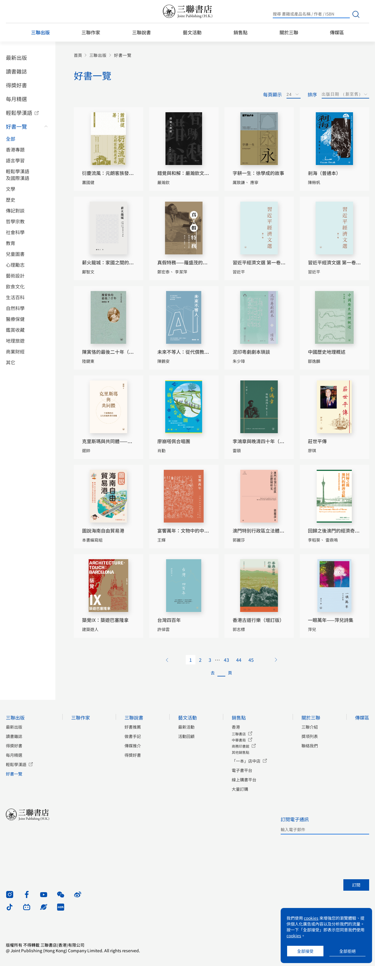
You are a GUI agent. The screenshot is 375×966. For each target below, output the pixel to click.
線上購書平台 (244, 780)
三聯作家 (90, 32)
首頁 (78, 55)
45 (251, 659)
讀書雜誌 (16, 71)
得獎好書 (16, 85)
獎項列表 (309, 736)
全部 (10, 138)
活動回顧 (186, 736)
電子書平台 (242, 770)
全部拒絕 (347, 951)
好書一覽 (16, 126)
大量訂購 (240, 789)
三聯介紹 (309, 727)
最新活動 (186, 727)
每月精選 (16, 99)
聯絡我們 (309, 746)
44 (238, 659)
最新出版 (16, 57)
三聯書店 (239, 733)
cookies (311, 918)
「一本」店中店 (246, 761)
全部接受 (305, 951)
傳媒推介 (133, 746)
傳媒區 (337, 32)
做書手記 (133, 736)
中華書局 (239, 739)
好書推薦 (133, 727)
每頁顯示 (272, 94)
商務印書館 (240, 746)
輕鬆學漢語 (19, 112)
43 (226, 659)
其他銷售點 (240, 752)
